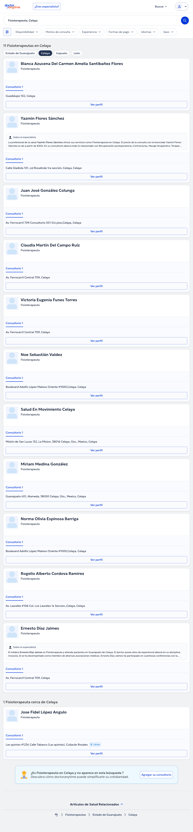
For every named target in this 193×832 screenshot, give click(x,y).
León (77, 53)
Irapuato (61, 53)
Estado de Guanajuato (20, 53)
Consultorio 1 (14, 87)
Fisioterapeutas (75, 814)
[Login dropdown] (181, 6)
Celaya (45, 53)
